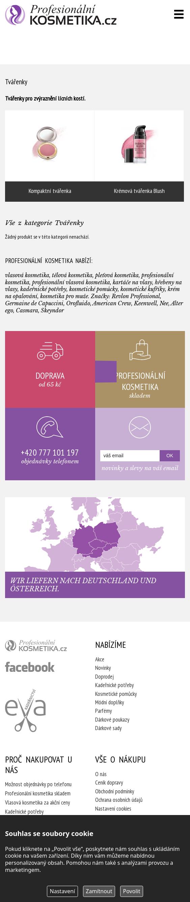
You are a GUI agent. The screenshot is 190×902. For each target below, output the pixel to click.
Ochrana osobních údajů (118, 800)
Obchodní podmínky (114, 791)
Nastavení (62, 891)
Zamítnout (99, 891)
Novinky (103, 668)
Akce (99, 659)
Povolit (131, 891)
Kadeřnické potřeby (114, 685)
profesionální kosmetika (41, 647)
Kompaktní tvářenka (49, 156)
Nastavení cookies (113, 808)
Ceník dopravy (109, 782)
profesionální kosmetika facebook (30, 667)
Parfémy (103, 710)
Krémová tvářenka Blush (139, 156)
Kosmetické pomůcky (116, 694)
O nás (101, 774)
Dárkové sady (108, 728)
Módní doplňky (109, 702)
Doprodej (104, 676)
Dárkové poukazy (112, 719)
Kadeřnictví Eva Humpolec (25, 710)
